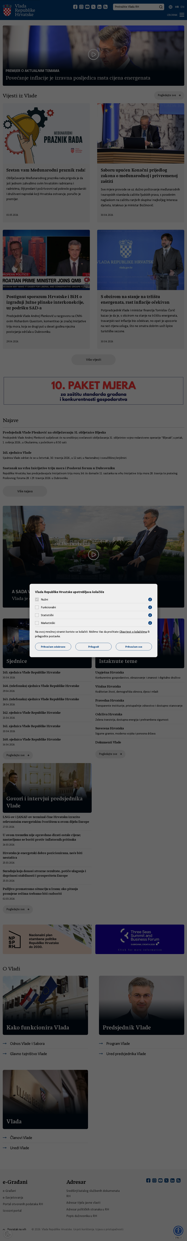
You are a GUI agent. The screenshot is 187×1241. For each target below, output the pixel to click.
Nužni (44, 599)
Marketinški (48, 623)
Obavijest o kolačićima (133, 631)
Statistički (47, 615)
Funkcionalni (48, 607)
